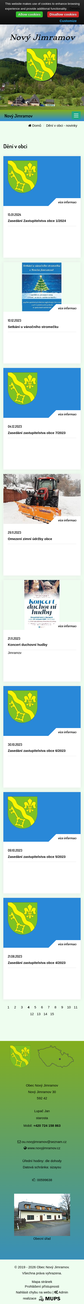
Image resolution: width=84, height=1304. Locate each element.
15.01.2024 (14, 215)
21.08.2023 (15, 956)
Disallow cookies (63, 14)
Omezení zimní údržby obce (30, 539)
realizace (42, 1298)
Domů (34, 125)
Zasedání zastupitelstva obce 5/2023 (37, 857)
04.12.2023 (15, 426)
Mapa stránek (42, 1282)
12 (32, 1014)
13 (39, 1014)
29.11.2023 (14, 532)
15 (52, 1014)
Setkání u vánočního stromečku (33, 327)
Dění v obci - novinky (61, 125)
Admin (61, 1292)
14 (45, 1014)
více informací (67, 202)
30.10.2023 (15, 744)
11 (76, 1007)
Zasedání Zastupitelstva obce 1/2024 (37, 221)
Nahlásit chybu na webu (34, 1292)
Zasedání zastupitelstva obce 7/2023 (37, 433)
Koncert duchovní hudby (27, 644)
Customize (68, 21)
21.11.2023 (14, 638)
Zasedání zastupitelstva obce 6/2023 (37, 751)
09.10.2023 (15, 850)
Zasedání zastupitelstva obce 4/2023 (37, 963)
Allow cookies (29, 14)
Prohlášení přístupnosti (42, 1286)
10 (69, 1007)
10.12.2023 (14, 320)
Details (75, 8)
